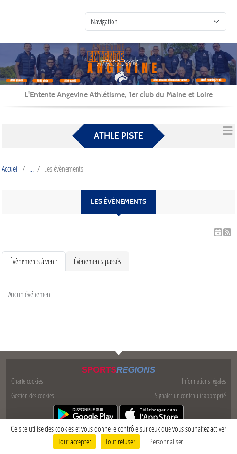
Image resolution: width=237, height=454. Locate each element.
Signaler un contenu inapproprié (190, 395)
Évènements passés (97, 261)
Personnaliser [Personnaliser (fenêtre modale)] (166, 441)
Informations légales (204, 381)
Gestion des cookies (32, 395)
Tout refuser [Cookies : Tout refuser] (120, 441)
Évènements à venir (33, 261)
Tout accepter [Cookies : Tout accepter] (74, 441)
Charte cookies (27, 381)
